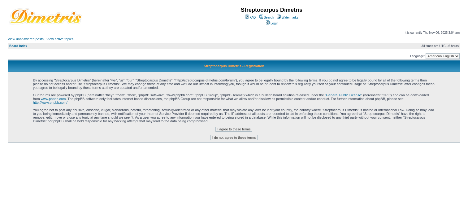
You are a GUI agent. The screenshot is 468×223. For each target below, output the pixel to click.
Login (272, 23)
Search (266, 17)
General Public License (343, 95)
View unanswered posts (26, 39)
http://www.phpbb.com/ (50, 102)
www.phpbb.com (53, 99)
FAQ (250, 17)
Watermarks (287, 17)
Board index (18, 46)
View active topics (59, 39)
